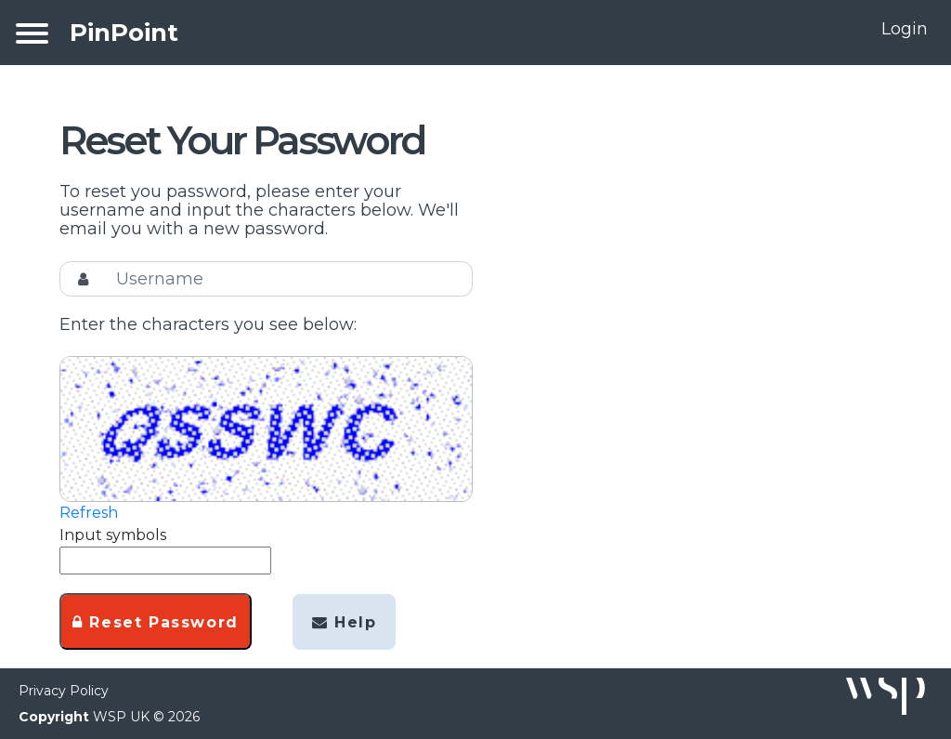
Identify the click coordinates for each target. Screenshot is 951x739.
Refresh (88, 512)
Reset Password (155, 622)
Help (344, 622)
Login (904, 29)
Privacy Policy (64, 690)
